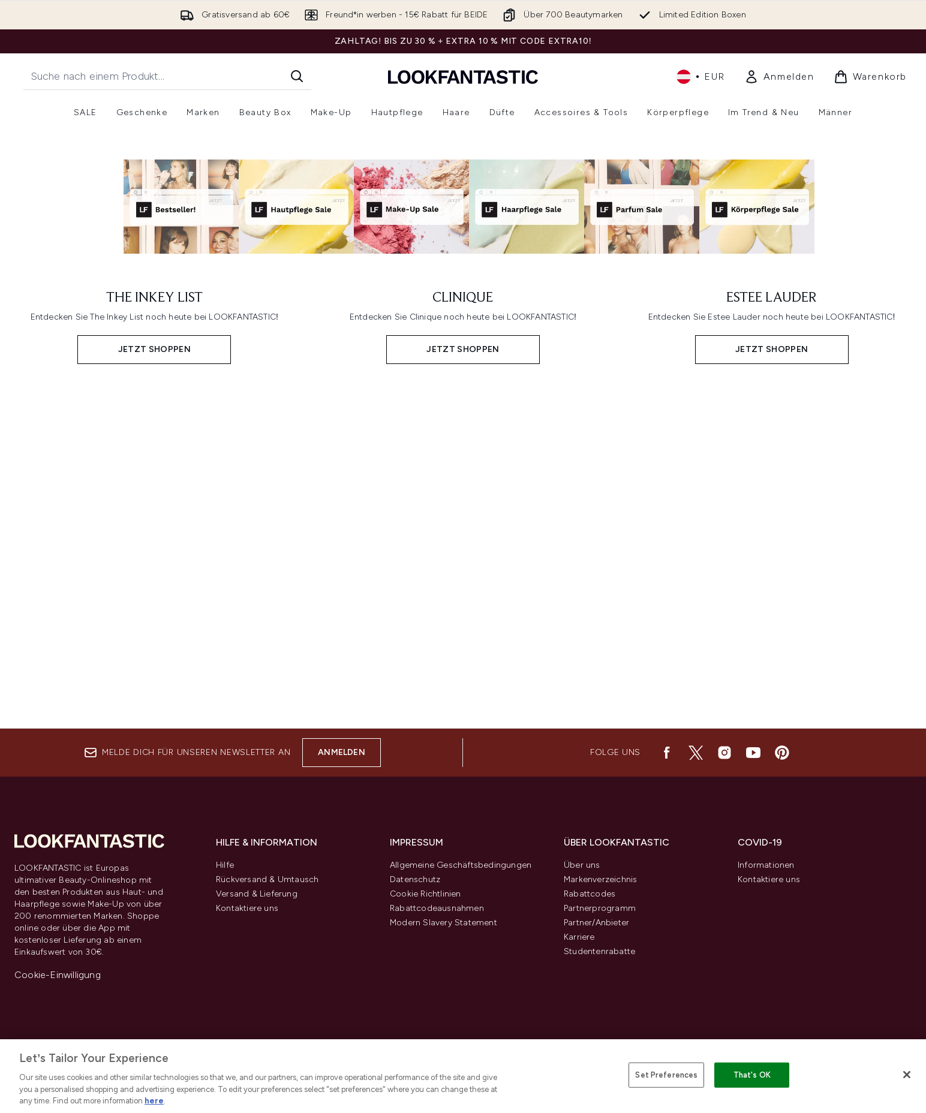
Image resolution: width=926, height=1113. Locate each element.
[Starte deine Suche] (167, 76)
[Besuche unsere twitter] (695, 752)
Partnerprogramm (600, 908)
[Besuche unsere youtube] (753, 752)
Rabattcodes (589, 894)
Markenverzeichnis (600, 879)
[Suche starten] (297, 76)
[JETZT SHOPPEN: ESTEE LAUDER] (772, 545)
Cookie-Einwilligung (57, 974)
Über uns (582, 865)
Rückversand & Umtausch (267, 879)
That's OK (752, 1074)
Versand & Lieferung (256, 894)
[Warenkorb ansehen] (870, 77)
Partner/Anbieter (596, 923)
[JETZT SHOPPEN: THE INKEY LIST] (154, 545)
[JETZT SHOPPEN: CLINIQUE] (463, 545)
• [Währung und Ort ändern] (701, 77)
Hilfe (225, 865)
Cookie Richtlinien (425, 894)
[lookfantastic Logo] (463, 76)
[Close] (907, 1074)
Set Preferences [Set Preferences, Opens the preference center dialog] (666, 1074)
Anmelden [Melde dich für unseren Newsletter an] (341, 752)
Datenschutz (415, 879)
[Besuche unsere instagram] (724, 752)
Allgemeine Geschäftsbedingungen (460, 865)
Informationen (766, 865)
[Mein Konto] (779, 77)
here (154, 1100)
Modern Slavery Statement (443, 923)
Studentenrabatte (599, 951)
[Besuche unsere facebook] (667, 752)
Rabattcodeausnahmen (437, 908)
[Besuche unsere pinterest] (782, 752)
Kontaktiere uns (247, 908)
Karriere (579, 937)
